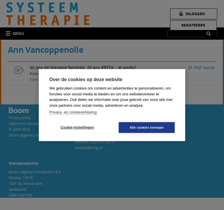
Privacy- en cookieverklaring (73, 112)
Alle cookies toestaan (147, 127)
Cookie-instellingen (77, 127)
